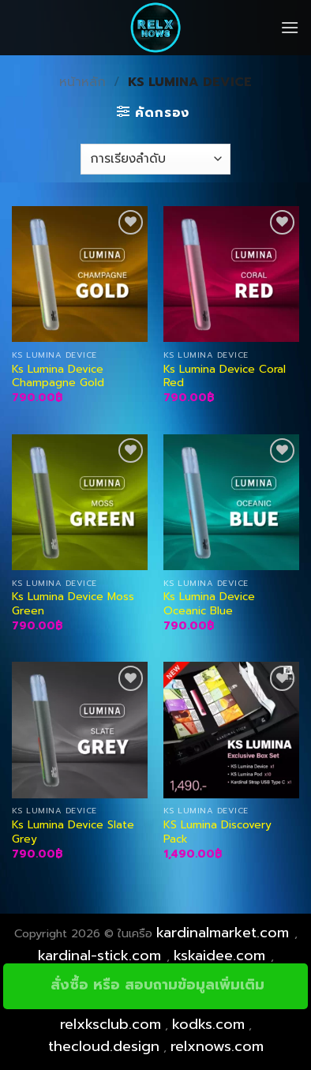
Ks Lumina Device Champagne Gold (58, 376)
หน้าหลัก (82, 82)
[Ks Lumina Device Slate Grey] (80, 730)
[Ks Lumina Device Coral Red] (231, 274)
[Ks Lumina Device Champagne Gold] (80, 274)
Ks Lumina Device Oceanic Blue (209, 604)
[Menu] (289, 27)
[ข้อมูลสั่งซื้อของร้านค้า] (155, 159)
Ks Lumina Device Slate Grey (73, 832)
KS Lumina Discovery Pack (217, 832)
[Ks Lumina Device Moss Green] (80, 502)
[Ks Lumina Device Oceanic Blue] (231, 502)
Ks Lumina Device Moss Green (73, 604)
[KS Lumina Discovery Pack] (231, 730)
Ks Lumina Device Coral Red (224, 376)
